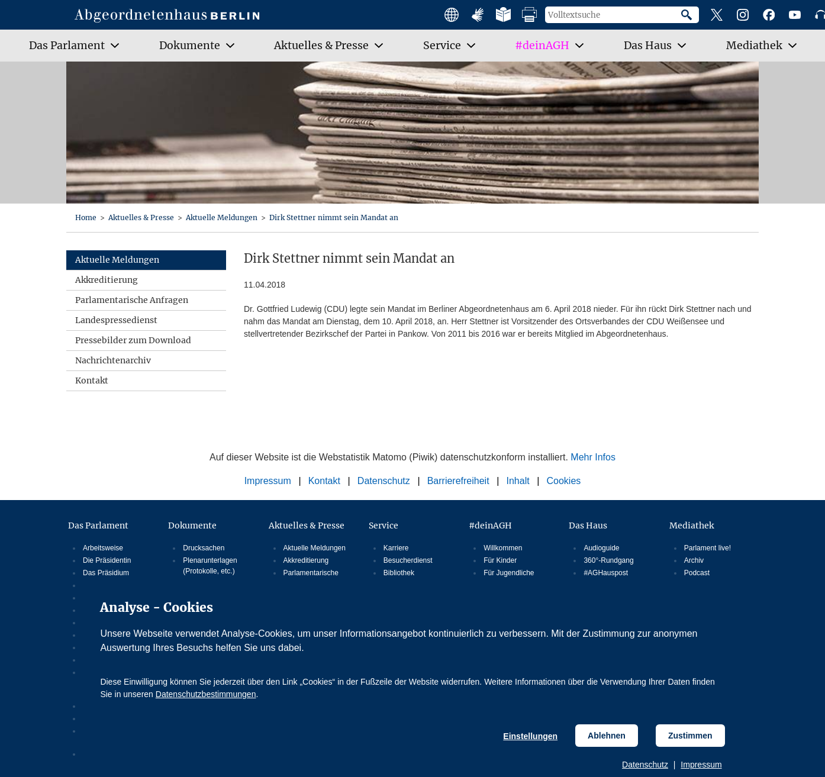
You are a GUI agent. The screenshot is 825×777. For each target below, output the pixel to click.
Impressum (701, 764)
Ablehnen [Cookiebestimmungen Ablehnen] (607, 735)
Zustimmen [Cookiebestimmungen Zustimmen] (690, 735)
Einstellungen (530, 736)
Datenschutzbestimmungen (206, 694)
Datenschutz (645, 764)
